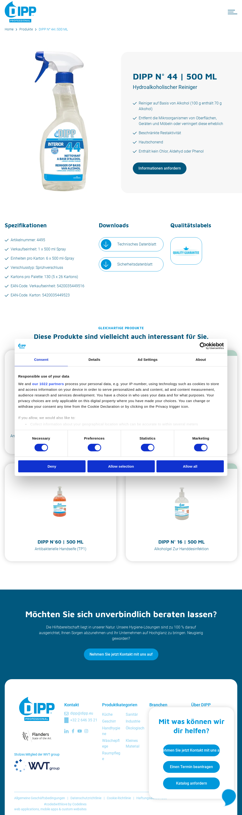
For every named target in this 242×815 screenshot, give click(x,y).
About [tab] (201, 360)
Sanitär (132, 714)
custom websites (74, 809)
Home (9, 29)
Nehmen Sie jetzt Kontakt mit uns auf (121, 654)
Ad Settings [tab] (147, 360)
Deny (52, 466)
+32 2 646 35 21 (83, 720)
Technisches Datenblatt (136, 244)
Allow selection (121, 466)
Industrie (133, 721)
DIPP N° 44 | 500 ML (53, 29)
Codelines (79, 804)
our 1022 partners (48, 384)
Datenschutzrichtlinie (85, 798)
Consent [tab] (41, 360)
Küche (107, 714)
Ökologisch (135, 728)
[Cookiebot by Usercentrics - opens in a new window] (203, 345)
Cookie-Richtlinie (119, 798)
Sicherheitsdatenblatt (134, 264)
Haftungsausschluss (151, 798)
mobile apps (49, 809)
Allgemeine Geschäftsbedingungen (39, 798)
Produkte (26, 29)
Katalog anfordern (191, 783)
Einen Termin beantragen (191, 767)
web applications (26, 809)
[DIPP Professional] (21, 11)
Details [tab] (94, 360)
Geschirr (109, 721)
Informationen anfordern (159, 168)
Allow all (190, 466)
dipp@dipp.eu (81, 713)
